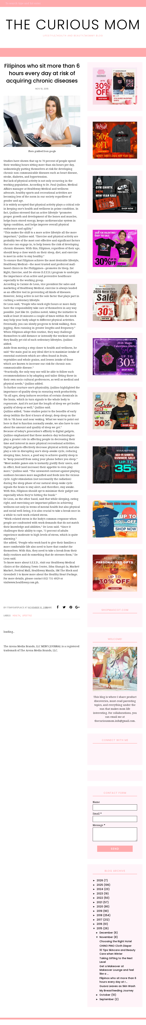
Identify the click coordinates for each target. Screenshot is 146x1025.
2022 (100, 898)
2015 (99, 928)
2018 (99, 915)
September (106, 999)
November (106, 937)
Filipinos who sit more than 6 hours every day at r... (117, 980)
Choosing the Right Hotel (115, 941)
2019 (99, 911)
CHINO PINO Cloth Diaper (115, 946)
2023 (100, 893)
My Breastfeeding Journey (116, 990)
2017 (99, 919)
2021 (99, 902)
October (104, 995)
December (106, 932)
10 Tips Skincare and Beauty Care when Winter (117, 952)
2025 (100, 885)
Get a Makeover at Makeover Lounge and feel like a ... (116, 969)
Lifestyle (27, 615)
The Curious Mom (73, 24)
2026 (100, 880)
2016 (99, 924)
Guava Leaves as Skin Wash (117, 986)
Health (16, 615)
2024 (100, 889)
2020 (100, 906)
